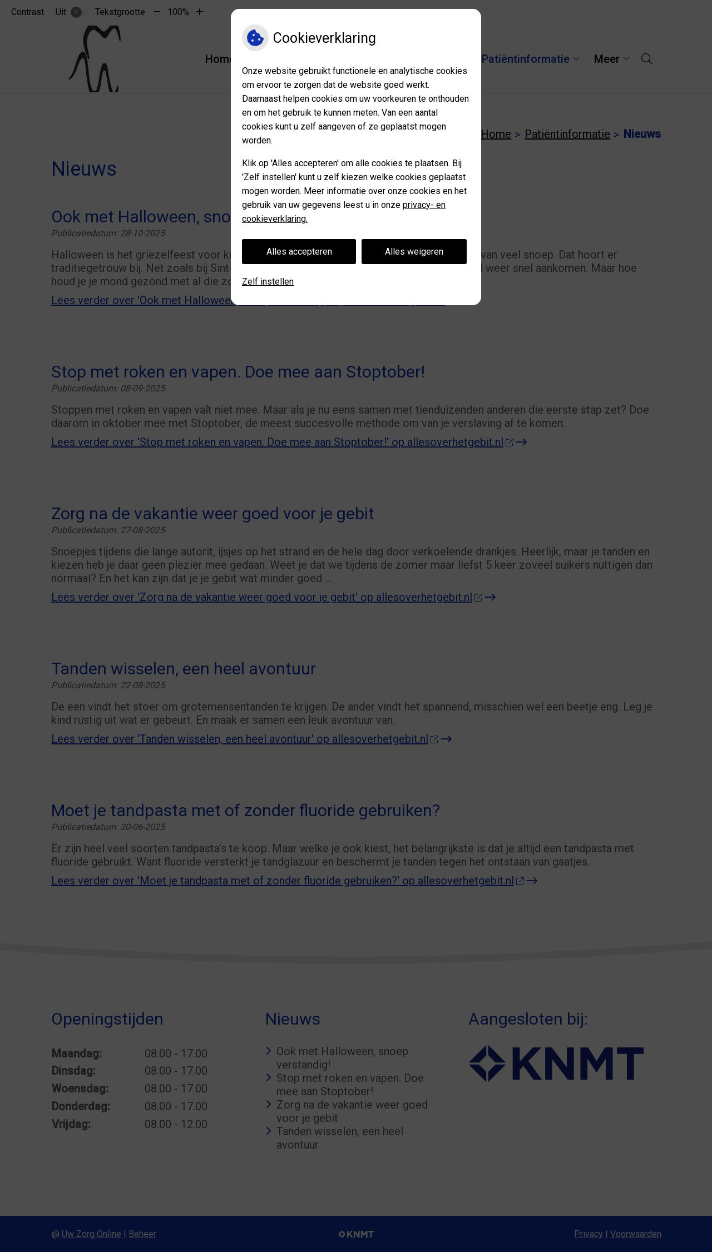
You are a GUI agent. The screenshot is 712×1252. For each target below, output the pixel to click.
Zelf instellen (268, 281)
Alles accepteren (299, 251)
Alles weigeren (414, 251)
